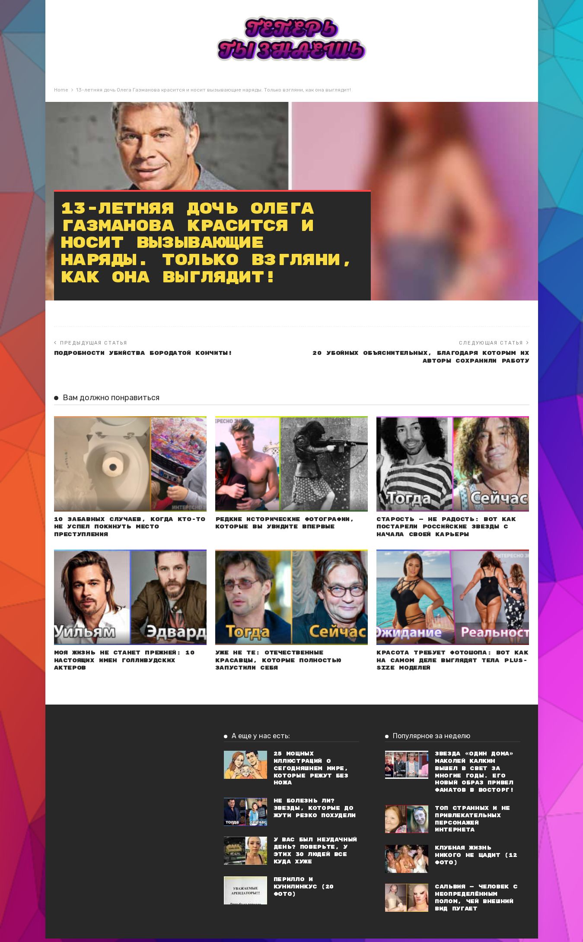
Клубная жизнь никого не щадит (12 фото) (476, 858)
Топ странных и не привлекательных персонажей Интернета (472, 823)
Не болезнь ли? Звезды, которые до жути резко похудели (315, 811)
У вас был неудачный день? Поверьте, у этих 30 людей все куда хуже (315, 854)
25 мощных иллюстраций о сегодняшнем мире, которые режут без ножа (311, 772)
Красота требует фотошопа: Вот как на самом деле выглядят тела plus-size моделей (451, 663)
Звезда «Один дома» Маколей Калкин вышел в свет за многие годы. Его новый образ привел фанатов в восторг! (474, 775)
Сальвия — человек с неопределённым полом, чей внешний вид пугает (476, 901)
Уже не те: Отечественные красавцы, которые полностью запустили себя (281, 663)
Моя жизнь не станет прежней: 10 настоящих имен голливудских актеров (127, 663)
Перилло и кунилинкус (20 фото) (304, 890)
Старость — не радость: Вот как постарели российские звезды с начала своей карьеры (448, 528)
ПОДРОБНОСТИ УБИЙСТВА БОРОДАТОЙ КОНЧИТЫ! (148, 353)
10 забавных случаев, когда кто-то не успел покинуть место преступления (127, 528)
